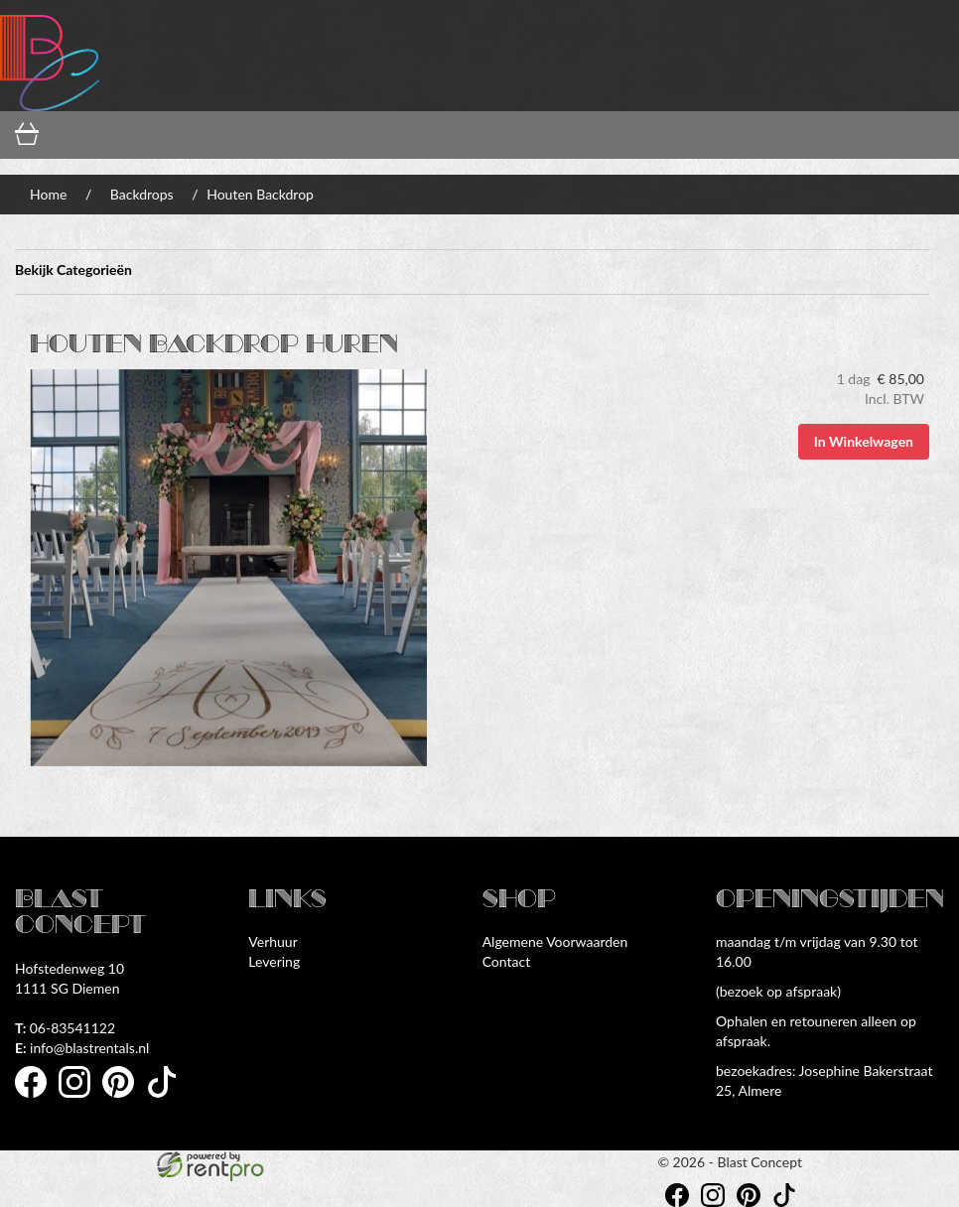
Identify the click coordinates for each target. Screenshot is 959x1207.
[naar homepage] (49, 55)
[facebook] (37, 1100)
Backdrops (142, 194)
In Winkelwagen (863, 441)
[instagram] (80, 1100)
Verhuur (272, 941)
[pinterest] (124, 1100)
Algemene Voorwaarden (555, 941)
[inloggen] (240, 135)
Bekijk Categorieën (472, 272)
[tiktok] (168, 1100)
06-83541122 (65, 1027)
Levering (274, 961)
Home (48, 194)
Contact (506, 961)
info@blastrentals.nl (82, 1047)
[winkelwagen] (80, 135)
